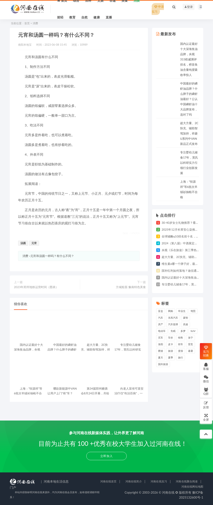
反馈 (206, 405)
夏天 (160, 357)
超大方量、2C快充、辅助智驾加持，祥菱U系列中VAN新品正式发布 (189, 133)
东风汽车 (173, 317)
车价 (170, 337)
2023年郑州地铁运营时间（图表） (36, 287)
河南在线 (168, 492)
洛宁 (190, 337)
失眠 (173, 331)
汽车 (160, 317)
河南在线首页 (108, 481)
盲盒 (160, 311)
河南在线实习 (159, 481)
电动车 (162, 331)
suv (193, 331)
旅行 (180, 357)
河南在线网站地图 (192, 486)
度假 (180, 350)
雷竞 (190, 344)
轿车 (180, 344)
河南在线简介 (133, 481)
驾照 (193, 311)
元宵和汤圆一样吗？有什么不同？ (52, 256)
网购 (170, 311)
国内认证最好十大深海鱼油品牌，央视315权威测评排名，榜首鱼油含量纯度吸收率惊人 (189, 59)
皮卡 (170, 344)
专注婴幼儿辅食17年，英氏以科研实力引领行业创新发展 (189, 162)
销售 (180, 337)
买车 (160, 337)
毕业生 (182, 311)
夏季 (170, 357)
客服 (206, 366)
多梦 (183, 331)
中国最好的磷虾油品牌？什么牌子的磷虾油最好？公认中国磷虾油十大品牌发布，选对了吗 (189, 99)
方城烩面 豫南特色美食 (131, 287)
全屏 (206, 417)
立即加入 (106, 456)
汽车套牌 (173, 324)
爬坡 (160, 350)
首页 (27, 23)
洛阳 (160, 344)
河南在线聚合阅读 (187, 481)
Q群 (205, 391)
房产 (160, 324)
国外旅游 (163, 364)
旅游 (170, 350)
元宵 (34, 243)
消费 (35, 23)
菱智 (185, 317)
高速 (185, 324)
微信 (206, 379)
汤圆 (23, 243)
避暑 (190, 350)
